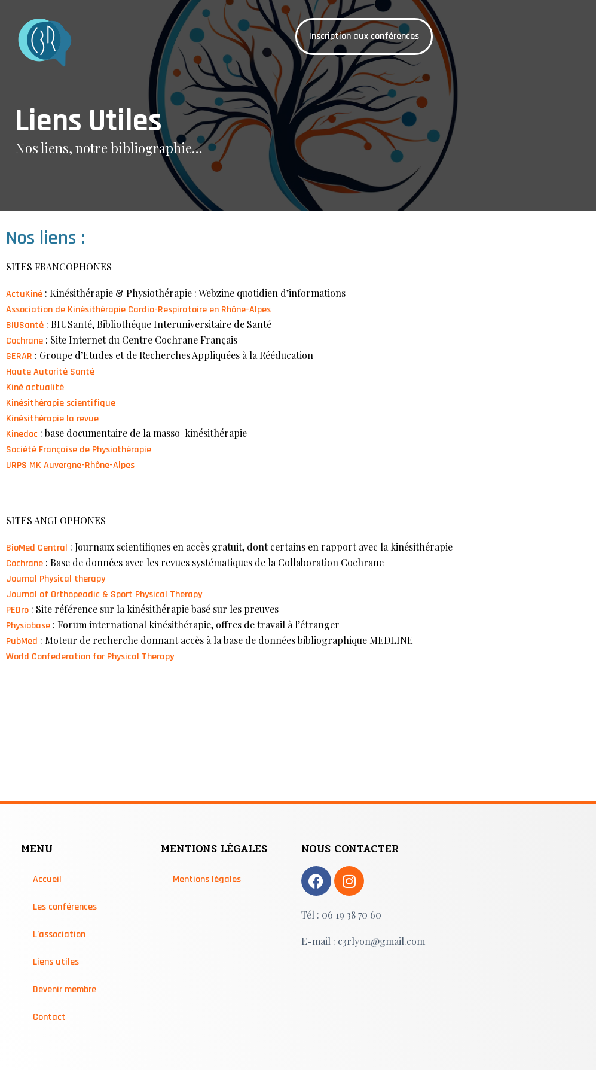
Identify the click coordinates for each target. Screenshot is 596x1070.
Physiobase (28, 625)
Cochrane (24, 341)
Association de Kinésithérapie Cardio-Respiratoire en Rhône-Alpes (138, 309)
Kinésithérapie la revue (52, 418)
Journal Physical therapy (55, 579)
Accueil (47, 879)
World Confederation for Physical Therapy (90, 656)
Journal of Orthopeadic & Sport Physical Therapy (104, 594)
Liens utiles (56, 962)
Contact (49, 1017)
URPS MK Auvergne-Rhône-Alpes (70, 465)
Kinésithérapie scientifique (60, 403)
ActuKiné (24, 294)
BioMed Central (37, 548)
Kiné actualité (35, 387)
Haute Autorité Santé (50, 372)
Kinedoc (22, 434)
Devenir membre (64, 989)
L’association (59, 934)
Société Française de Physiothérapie (78, 449)
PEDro (17, 610)
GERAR (19, 356)
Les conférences (65, 907)
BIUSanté (25, 325)
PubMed (22, 641)
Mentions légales (207, 879)
